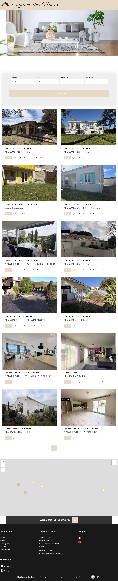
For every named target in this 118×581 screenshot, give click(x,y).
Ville (39, 78)
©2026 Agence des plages (26, 577)
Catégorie (17, 78)
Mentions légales (43, 577)
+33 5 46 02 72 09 (45, 550)
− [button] (3, 465)
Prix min (65, 78)
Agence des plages (45, 537)
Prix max (90, 78)
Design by (95, 577)
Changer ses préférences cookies (79, 577)
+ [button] (3, 461)
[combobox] (22, 81)
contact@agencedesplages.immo (50, 553)
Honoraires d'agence (58, 577)
